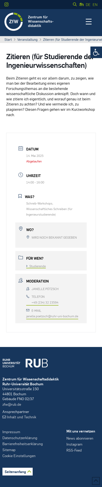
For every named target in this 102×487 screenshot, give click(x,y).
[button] (96, 52)
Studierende (36, 266)
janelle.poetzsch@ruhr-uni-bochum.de (52, 316)
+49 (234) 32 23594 (45, 302)
